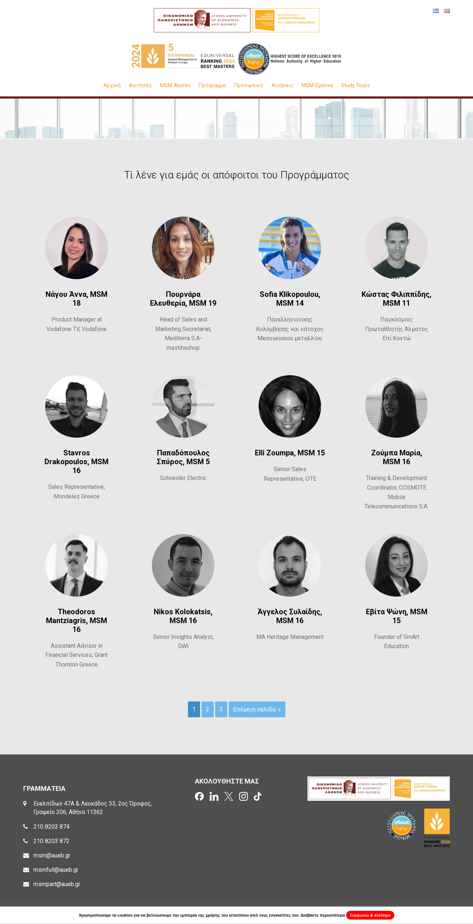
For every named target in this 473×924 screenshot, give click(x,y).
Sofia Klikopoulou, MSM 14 (290, 299)
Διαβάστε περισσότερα (322, 915)
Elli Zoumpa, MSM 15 (290, 452)
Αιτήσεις (282, 85)
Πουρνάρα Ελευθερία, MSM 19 (183, 299)
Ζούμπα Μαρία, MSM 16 (396, 457)
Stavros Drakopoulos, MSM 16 (77, 461)
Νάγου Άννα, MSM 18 (76, 299)
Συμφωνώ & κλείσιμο (370, 915)
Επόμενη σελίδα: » (257, 709)
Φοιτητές (140, 85)
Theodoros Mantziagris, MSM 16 (76, 620)
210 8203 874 (51, 826)
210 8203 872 (51, 841)
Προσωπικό (248, 85)
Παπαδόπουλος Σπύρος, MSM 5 (183, 457)
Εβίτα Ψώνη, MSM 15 (396, 616)
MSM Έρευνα (317, 85)
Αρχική (112, 85)
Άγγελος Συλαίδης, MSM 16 (289, 616)
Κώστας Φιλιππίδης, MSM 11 (396, 299)
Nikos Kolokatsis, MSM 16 (183, 616)
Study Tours (355, 85)
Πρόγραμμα (212, 85)
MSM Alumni (175, 85)
